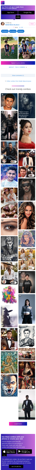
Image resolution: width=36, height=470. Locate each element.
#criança (13, 31)
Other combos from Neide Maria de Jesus (18, 81)
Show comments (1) (18, 75)
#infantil (5, 31)
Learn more (5, 465)
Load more (18, 424)
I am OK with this (16, 466)
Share (32, 24)
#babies (20, 31)
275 (21, 27)
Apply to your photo (18, 63)
